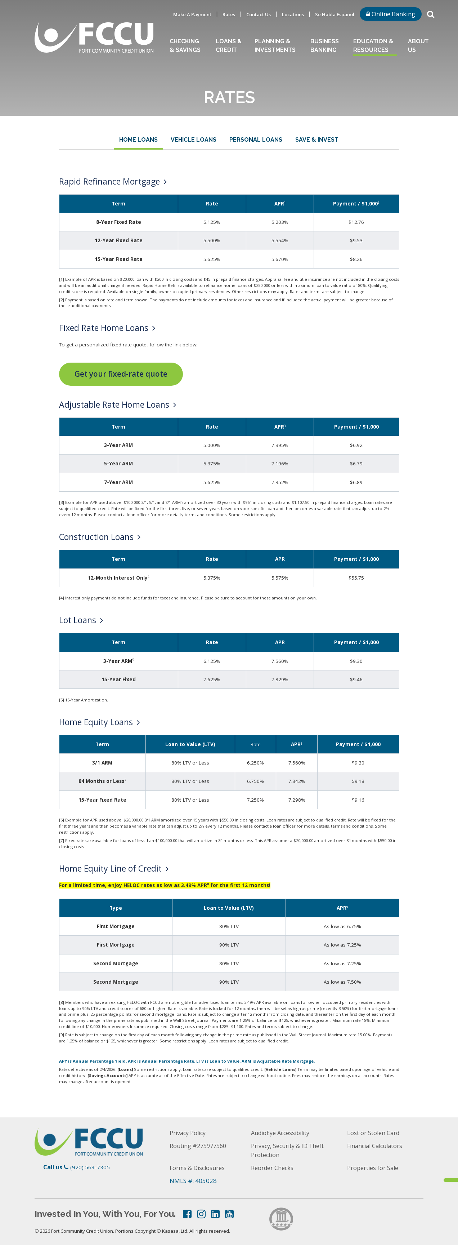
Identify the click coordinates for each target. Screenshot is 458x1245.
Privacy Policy (189, 1133)
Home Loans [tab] (138, 139)
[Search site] (430, 13)
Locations (293, 14)
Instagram (201, 1213)
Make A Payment (192, 14)
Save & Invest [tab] (316, 139)
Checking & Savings (185, 45)
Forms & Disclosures (199, 1167)
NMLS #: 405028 (193, 1180)
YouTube (229, 1213)
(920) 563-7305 (90, 1167)
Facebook (187, 1213)
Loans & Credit (229, 45)
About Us (418, 45)
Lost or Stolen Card (374, 1133)
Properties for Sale (373, 1167)
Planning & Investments (275, 45)
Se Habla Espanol (334, 14)
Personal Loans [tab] (255, 139)
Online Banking (390, 14)
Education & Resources (373, 45)
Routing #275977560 (200, 1145)
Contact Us (258, 14)
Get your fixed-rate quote (121, 374)
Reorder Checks (273, 1167)
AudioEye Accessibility (283, 1133)
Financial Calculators (377, 1145)
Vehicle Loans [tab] (193, 139)
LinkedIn (215, 1213)
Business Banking (324, 45)
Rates (229, 14)
